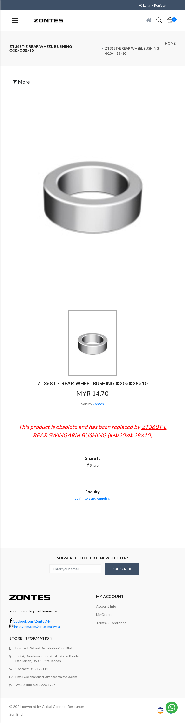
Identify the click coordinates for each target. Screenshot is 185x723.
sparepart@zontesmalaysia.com (53, 677)
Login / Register (155, 5)
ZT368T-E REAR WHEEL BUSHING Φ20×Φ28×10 (132, 50)
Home (170, 43)
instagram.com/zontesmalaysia (34, 626)
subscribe (122, 569)
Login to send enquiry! (92, 498)
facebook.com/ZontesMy (30, 621)
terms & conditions (111, 623)
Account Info (106, 606)
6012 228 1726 (44, 685)
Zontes (98, 404)
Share (93, 465)
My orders (104, 614)
